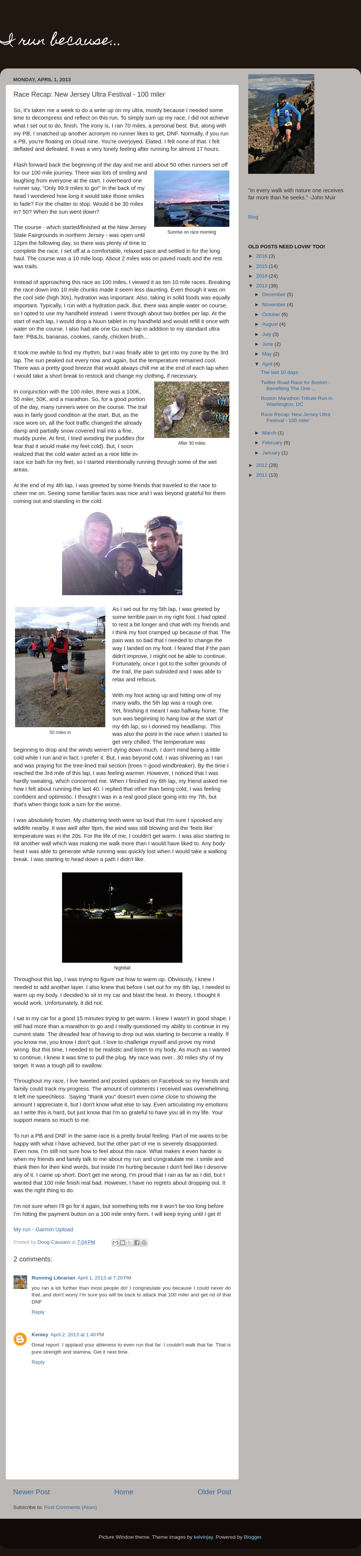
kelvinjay (203, 1537)
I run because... (61, 41)
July (267, 334)
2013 (262, 286)
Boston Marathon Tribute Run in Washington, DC (297, 401)
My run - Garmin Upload (43, 1229)
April (268, 364)
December (274, 294)
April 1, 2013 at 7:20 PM (104, 1278)
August (270, 324)
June (268, 344)
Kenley (40, 1334)
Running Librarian (53, 1278)
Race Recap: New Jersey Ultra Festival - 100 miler (296, 417)
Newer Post (31, 1492)
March (270, 433)
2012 (262, 465)
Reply (38, 1312)
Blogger (252, 1537)
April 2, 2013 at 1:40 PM (77, 1334)
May (267, 354)
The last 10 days (279, 372)
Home (123, 1492)
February (273, 442)
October (272, 314)
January (272, 453)
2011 (262, 475)
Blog (253, 217)
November (274, 304)
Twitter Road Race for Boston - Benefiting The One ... (296, 385)
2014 (262, 276)
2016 (262, 256)
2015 (262, 266)
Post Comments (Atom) (70, 1507)
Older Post (214, 1492)
